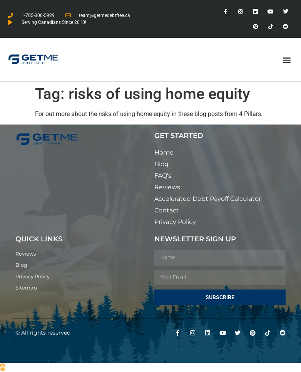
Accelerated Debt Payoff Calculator (207, 198)
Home (164, 152)
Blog (161, 164)
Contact (166, 210)
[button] (287, 59)
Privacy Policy (175, 222)
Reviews (167, 187)
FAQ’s (162, 175)
